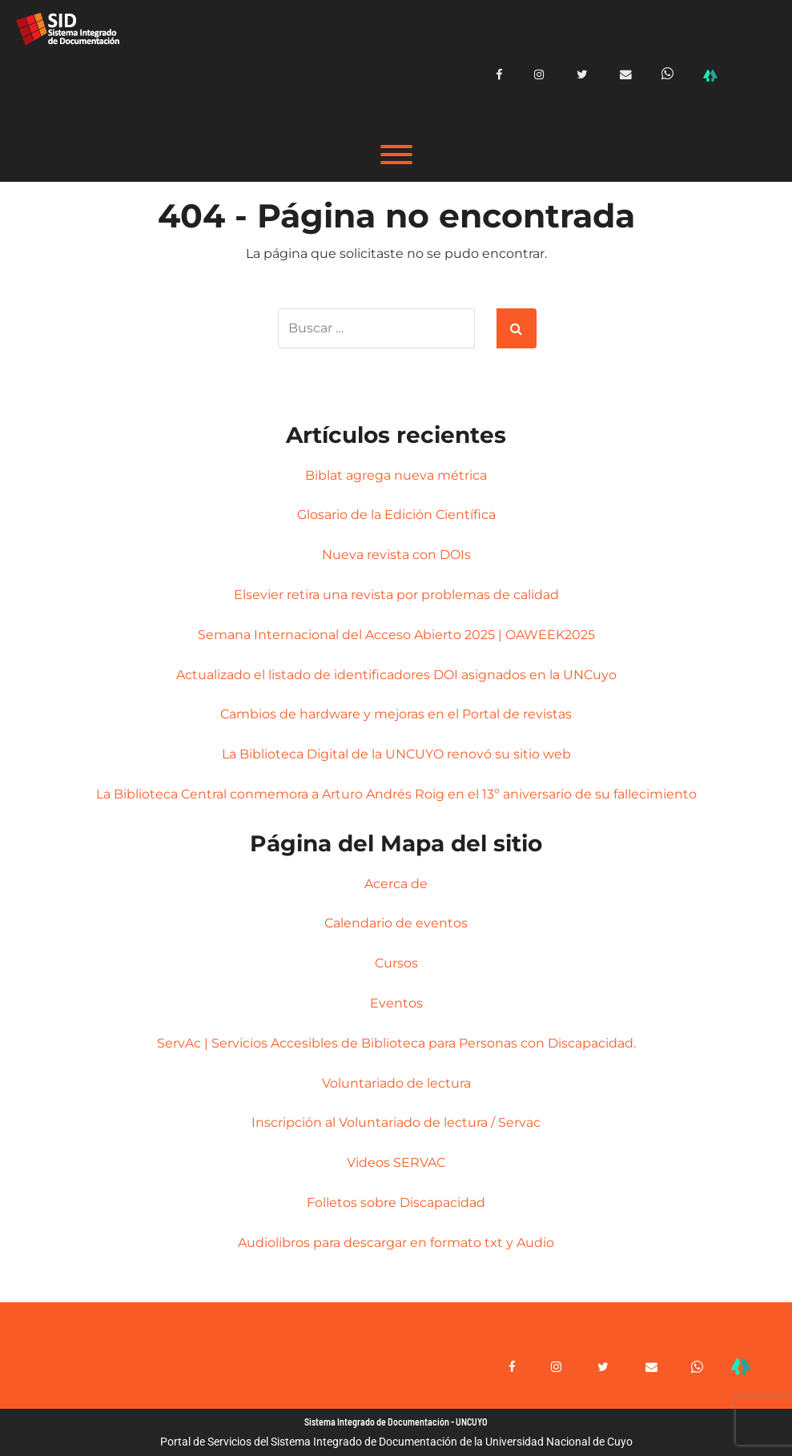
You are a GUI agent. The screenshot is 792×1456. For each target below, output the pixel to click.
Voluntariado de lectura (396, 1083)
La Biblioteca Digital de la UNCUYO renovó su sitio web (396, 754)
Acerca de (396, 883)
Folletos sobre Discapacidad (396, 1202)
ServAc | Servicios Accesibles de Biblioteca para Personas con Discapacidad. (396, 1043)
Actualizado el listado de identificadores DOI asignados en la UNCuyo (396, 674)
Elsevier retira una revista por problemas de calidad (396, 594)
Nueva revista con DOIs (396, 554)
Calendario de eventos (396, 923)
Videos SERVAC (396, 1162)
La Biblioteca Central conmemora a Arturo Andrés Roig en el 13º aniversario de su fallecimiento (396, 794)
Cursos (396, 963)
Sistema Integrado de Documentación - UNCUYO (396, 1422)
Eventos (396, 1003)
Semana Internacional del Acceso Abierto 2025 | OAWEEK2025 (396, 634)
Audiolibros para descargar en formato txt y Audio (396, 1242)
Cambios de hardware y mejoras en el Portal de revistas (396, 714)
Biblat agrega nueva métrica (396, 475)
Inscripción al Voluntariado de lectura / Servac (396, 1122)
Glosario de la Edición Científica (396, 514)
